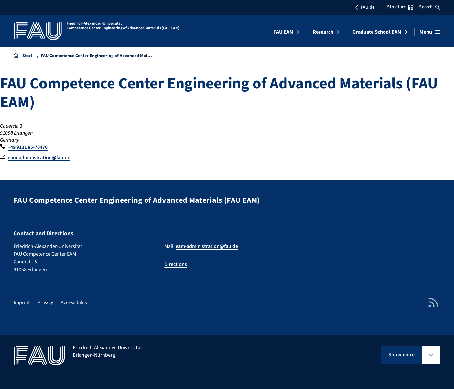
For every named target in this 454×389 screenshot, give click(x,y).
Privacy (45, 302)
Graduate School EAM (376, 32)
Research (323, 32)
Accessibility (74, 302)
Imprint (22, 302)
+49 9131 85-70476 (28, 147)
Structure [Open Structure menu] (400, 7)
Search (429, 7)
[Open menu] (429, 32)
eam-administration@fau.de (39, 157)
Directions (175, 264)
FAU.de (365, 7)
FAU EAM (284, 32)
